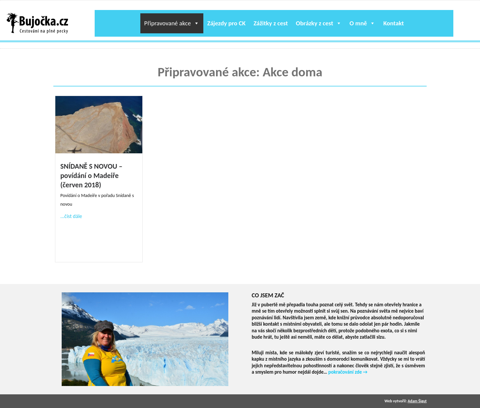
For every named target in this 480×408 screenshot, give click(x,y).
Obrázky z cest (319, 23)
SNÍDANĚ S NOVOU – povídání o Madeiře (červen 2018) (91, 175)
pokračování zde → (348, 372)
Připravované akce (171, 23)
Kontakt (393, 23)
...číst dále (71, 216)
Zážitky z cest (271, 23)
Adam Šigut (417, 401)
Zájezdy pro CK (226, 23)
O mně (362, 23)
